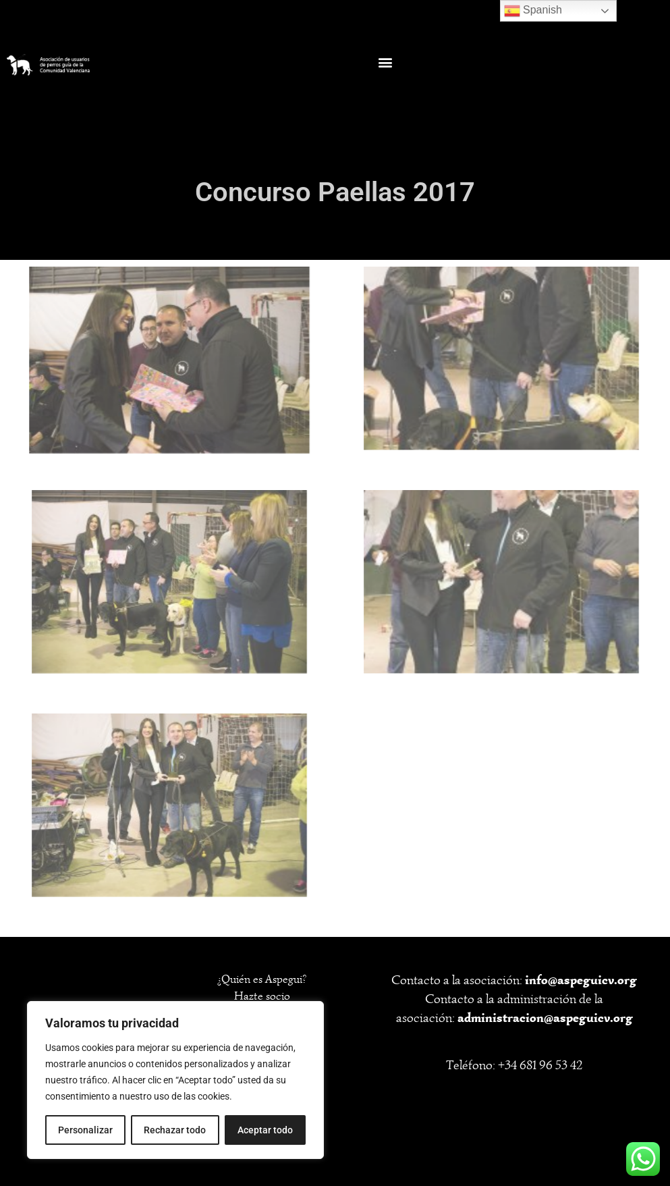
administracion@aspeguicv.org (545, 1017)
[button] (385, 62)
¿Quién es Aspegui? (261, 979)
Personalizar (85, 1130)
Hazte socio (262, 996)
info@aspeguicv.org (581, 979)
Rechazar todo (175, 1130)
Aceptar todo (265, 1130)
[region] (175, 1080)
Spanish (533, 11)
